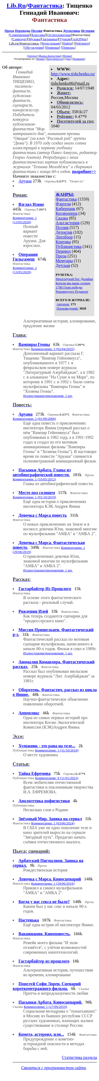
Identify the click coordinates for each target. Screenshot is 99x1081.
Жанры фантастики (49, 55)
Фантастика (44, 5)
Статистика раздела (79, 1057)
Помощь (68, 47)
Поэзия (36, 31)
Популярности (55, 58)
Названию (78, 58)
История (87, 31)
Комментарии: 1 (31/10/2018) (56, 750)
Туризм (65, 39)
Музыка (34, 39)
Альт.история (67, 223)
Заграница (50, 39)
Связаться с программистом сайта (53, 1067)
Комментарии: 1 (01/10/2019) (34, 497)
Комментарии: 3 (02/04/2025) (52, 349)
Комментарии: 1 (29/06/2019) (52, 883)
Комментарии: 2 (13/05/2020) (25, 270)
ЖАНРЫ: (65, 194)
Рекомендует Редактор (72, 291)
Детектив (64, 232)
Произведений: (67, 308)
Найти (67, 43)
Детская (63, 265)
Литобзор (64, 237)
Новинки (52, 47)
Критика (63, 242)
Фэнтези (63, 204)
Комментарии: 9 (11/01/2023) (56, 778)
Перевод (63, 251)
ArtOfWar (79, 39)
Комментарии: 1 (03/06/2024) (52, 823)
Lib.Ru (16, 5)
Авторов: (63, 304)
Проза (9, 31)
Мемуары (64, 260)
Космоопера (66, 213)
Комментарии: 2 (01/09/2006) (34, 419)
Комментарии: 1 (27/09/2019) (45, 1007)
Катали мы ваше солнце (73, 283)
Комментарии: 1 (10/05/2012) (34, 479)
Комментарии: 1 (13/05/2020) (25, 220)
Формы (67, 55)
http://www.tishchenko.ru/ (73, 74)
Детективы (71, 31)
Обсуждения (34, 47)
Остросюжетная (58, 35)
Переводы (22, 31)
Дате (67, 58)
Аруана (25, 181)
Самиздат (19, 39)
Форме (40, 58)
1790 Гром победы (69, 287)
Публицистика (69, 246)
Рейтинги (82, 43)
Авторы (32, 55)
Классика (38, 35)
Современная (19, 35)
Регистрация (50, 43)
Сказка (62, 218)
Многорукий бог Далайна (74, 279)
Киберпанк (65, 208)
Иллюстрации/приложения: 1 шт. (48, 396)
